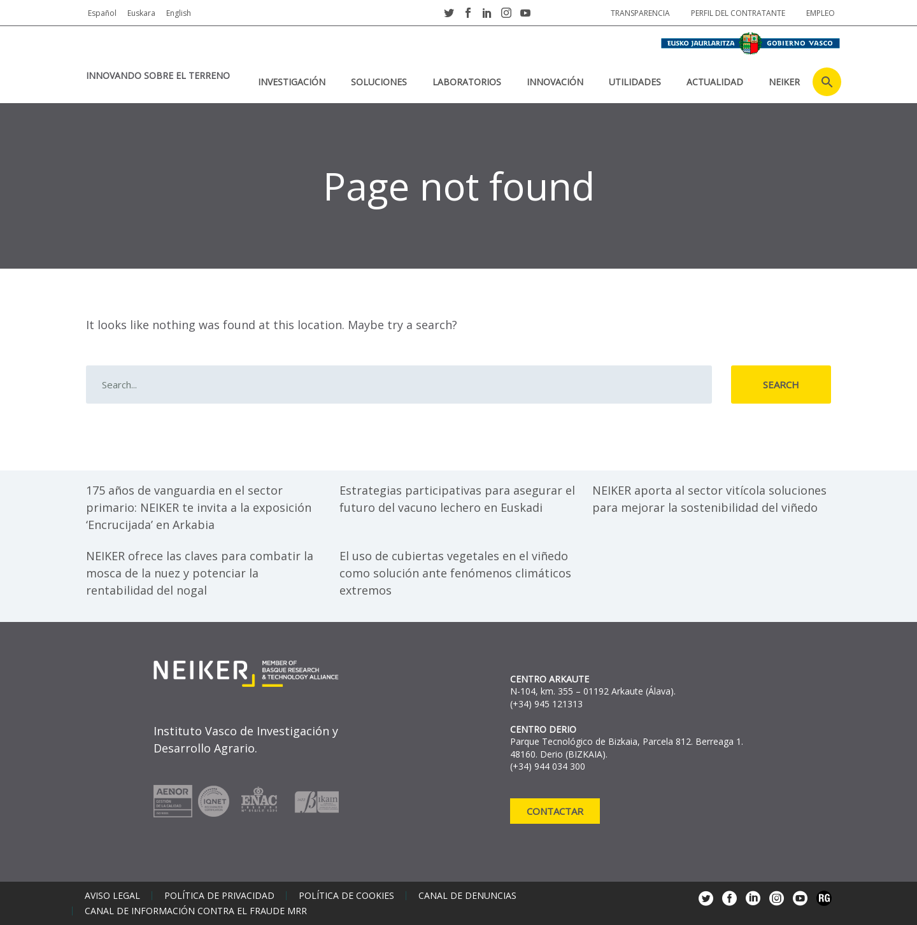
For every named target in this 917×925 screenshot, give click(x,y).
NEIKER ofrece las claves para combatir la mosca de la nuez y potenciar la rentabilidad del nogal (199, 573)
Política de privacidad (219, 895)
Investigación (291, 82)
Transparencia (640, 13)
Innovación (555, 82)
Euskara (141, 13)
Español (102, 13)
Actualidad (714, 82)
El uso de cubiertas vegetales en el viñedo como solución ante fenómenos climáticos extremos (455, 573)
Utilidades (635, 82)
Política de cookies (346, 895)
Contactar (555, 811)
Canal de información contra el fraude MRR (196, 911)
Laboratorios (466, 82)
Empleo (820, 13)
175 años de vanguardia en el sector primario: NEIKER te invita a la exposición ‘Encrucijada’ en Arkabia (198, 507)
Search (781, 384)
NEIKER (784, 82)
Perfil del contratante (738, 13)
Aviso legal (112, 895)
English (178, 13)
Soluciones (379, 82)
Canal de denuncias (467, 895)
